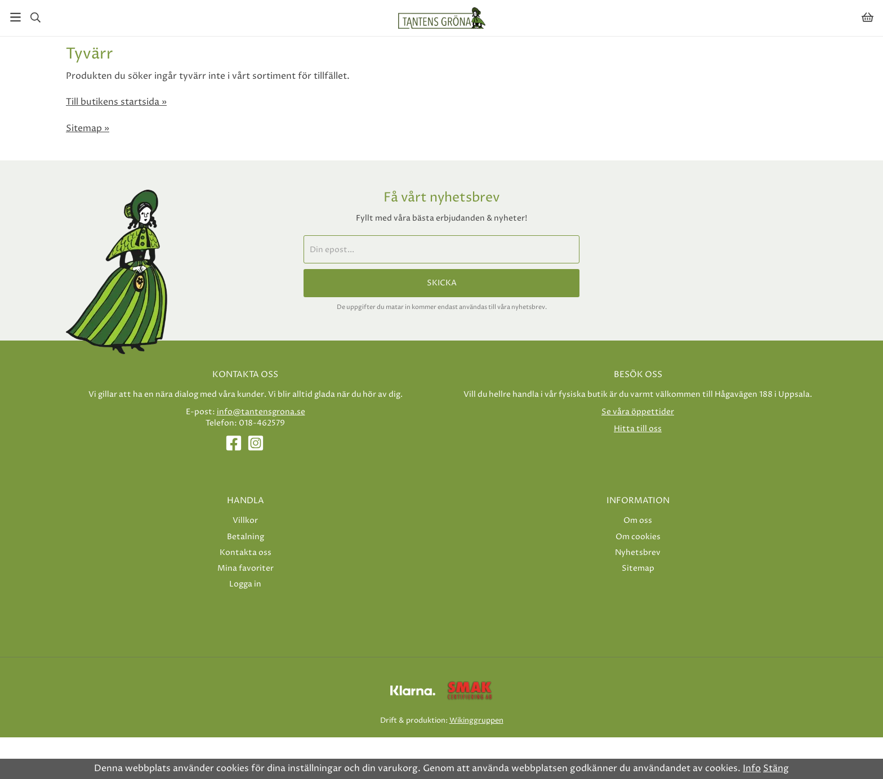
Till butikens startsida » (116, 102)
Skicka (442, 283)
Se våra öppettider (637, 411)
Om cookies (638, 536)
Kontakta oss (245, 552)
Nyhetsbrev (638, 552)
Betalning (245, 536)
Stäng (776, 768)
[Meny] (15, 17)
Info (752, 768)
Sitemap (638, 568)
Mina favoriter (245, 568)
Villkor (245, 520)
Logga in (245, 584)
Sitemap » (87, 128)
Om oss (637, 520)
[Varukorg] (867, 17)
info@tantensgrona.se (261, 411)
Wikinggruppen (476, 720)
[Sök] (35, 17)
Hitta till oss (638, 428)
